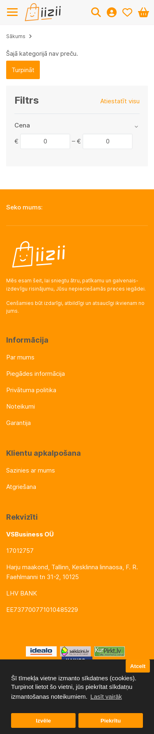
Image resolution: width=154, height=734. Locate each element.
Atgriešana (21, 487)
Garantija (18, 423)
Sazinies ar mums (30, 470)
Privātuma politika (31, 390)
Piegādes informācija (35, 373)
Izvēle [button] (43, 721)
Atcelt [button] (138, 666)
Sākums (15, 36)
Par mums (20, 357)
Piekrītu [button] (111, 721)
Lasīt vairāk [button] (106, 696)
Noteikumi (20, 406)
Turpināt (22, 70)
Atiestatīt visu (120, 101)
